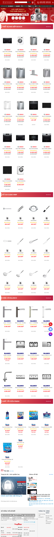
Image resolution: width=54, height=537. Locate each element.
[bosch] (5, 6)
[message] (50, 334)
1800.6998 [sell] (9, 527)
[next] (53, 15)
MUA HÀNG (7, 59)
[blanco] (13, 6)
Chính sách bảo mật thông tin (11, 496)
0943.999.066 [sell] (9, 534)
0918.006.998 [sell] (15, 534)
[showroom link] (8, 2)
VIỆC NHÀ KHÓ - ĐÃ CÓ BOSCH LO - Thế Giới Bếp (39, 498)
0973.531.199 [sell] (15, 536)
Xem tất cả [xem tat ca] (48, 26)
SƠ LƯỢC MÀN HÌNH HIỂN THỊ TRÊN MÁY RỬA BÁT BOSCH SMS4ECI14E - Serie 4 (41, 501)
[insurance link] (34, 2)
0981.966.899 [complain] (26, 533)
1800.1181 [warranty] (26, 529)
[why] (45, 6)
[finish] (25, 6)
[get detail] (7, 44)
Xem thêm (12, 471)
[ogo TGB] (18, 524)
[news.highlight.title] (13, 486)
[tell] (41, 2)
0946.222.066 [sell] (26, 527)
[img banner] (27, 15)
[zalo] (50, 329)
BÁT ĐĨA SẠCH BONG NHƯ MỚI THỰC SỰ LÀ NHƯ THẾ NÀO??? (41, 504)
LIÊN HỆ (33, 124)
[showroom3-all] (29, 522)
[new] (37, 6)
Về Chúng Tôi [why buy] (41, 517)
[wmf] (19, 6)
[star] (32, 6)
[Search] (29, 2)
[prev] (1, 15)
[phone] (48, 2)
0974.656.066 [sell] (3, 536)
